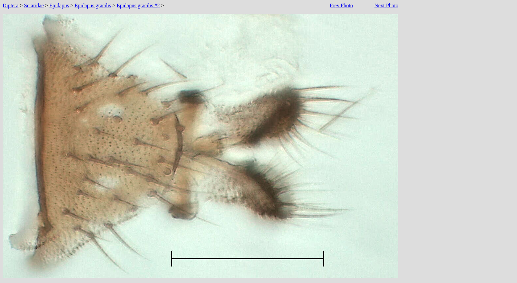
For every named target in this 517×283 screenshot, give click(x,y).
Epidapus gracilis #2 (138, 5)
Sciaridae (34, 5)
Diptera (10, 5)
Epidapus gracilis (93, 5)
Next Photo (386, 5)
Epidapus (59, 5)
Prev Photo (341, 5)
